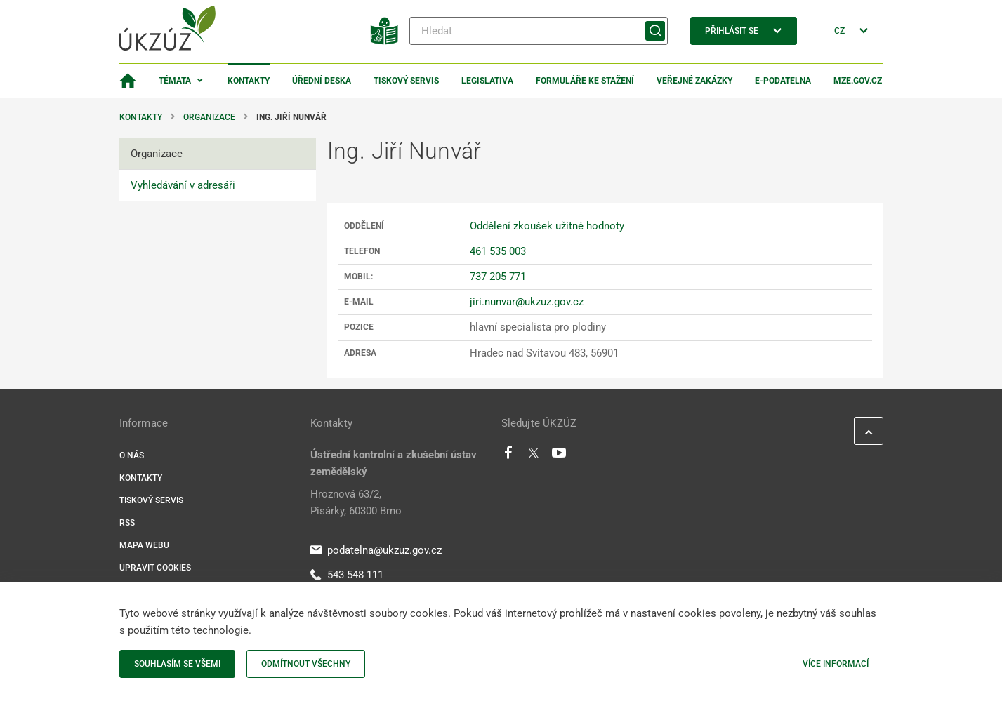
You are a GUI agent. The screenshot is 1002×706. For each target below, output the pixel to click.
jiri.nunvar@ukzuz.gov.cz (527, 301)
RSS (127, 523)
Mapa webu (144, 545)
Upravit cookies (155, 568)
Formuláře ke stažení (585, 81)
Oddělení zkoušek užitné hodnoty (547, 226)
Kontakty (249, 81)
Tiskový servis (406, 81)
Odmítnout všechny (305, 664)
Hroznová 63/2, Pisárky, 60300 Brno (356, 502)
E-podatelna (783, 81)
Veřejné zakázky (694, 81)
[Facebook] (508, 456)
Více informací (836, 664)
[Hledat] (538, 31)
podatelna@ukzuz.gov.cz (376, 550)
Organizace (209, 117)
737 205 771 (498, 276)
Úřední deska (321, 81)
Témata (175, 81)
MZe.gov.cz (857, 81)
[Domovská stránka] (127, 81)
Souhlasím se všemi (177, 664)
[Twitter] (534, 456)
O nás (131, 455)
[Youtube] (559, 456)
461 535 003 (498, 251)
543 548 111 (346, 574)
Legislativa (487, 81)
